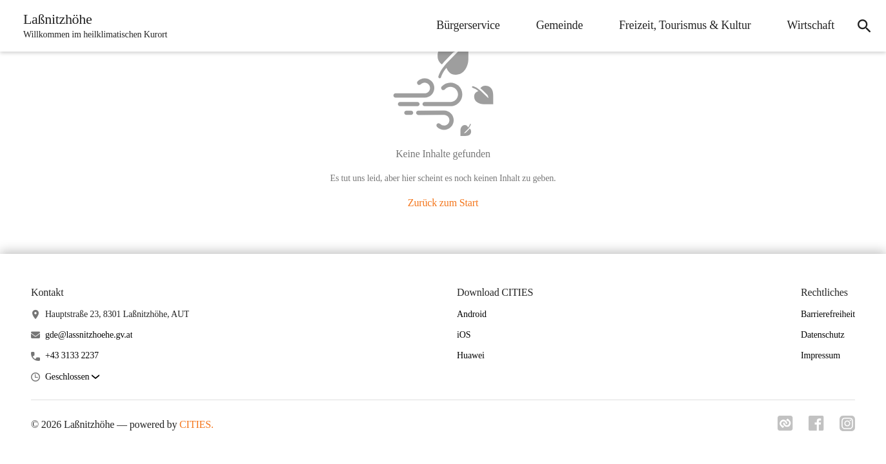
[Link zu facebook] (816, 427)
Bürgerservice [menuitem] (467, 25)
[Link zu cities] (785, 427)
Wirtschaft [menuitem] (810, 25)
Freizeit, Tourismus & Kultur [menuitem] (684, 25)
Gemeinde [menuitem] (559, 25)
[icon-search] (864, 25)
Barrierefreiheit (828, 314)
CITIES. (196, 424)
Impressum (820, 355)
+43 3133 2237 (72, 355)
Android (472, 314)
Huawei (471, 355)
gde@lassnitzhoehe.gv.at (89, 335)
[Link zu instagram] (847, 427)
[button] (72, 377)
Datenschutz (823, 335)
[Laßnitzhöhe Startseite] (91, 25)
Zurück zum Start (443, 202)
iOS (463, 335)
